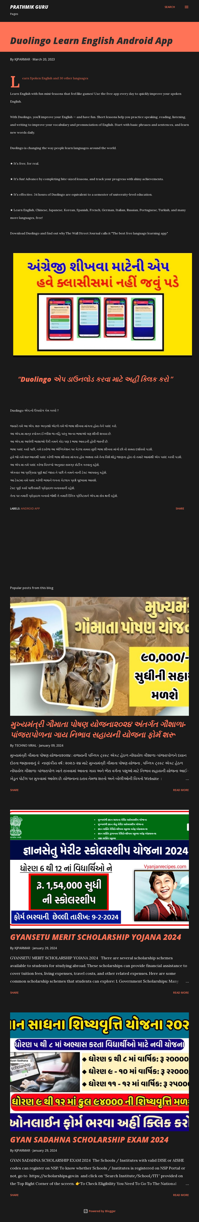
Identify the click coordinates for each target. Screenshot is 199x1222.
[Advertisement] (99, 552)
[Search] (170, 7)
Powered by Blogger (99, 1211)
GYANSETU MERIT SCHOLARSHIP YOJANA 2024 (95, 937)
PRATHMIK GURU (29, 7)
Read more (181, 790)
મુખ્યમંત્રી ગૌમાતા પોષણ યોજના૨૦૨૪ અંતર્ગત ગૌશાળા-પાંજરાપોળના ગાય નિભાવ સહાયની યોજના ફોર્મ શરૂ (98, 729)
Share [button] (180, 508)
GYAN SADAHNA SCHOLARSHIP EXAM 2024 (89, 1139)
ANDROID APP (30, 508)
